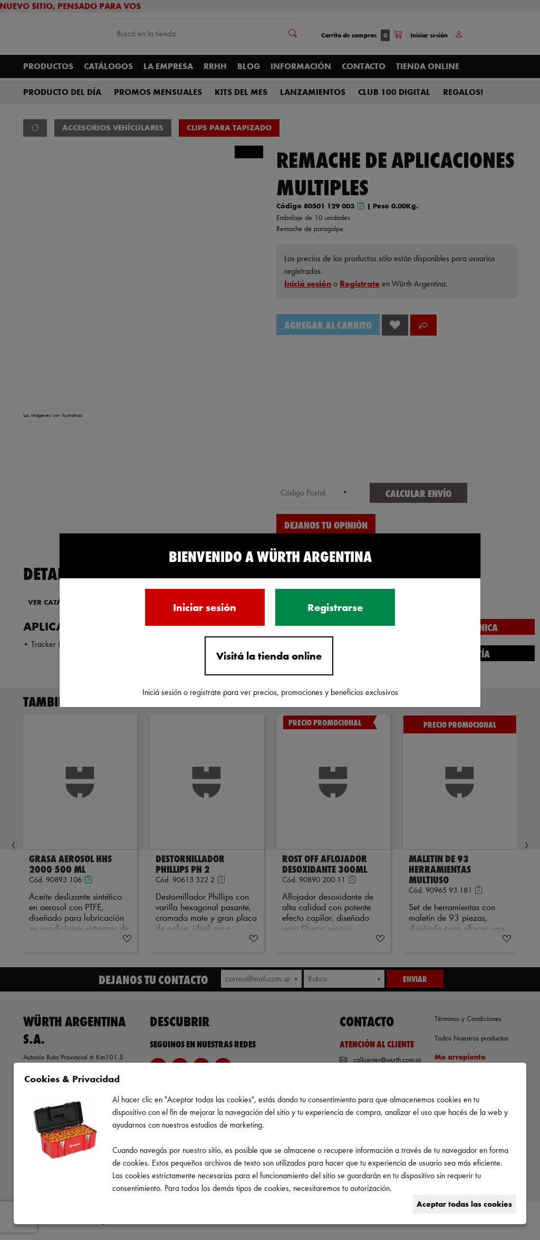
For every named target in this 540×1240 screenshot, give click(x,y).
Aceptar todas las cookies (464, 1203)
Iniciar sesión (204, 607)
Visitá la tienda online (269, 656)
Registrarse (335, 607)
